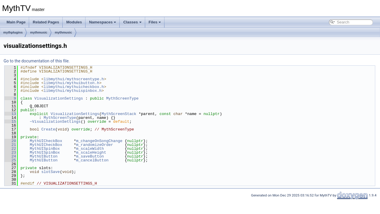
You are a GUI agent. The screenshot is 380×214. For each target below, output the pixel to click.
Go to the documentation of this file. (37, 61)
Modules (74, 22)
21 (10, 144)
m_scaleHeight (91, 152)
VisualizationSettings (58, 98)
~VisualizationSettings (55, 121)
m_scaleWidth (90, 148)
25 (10, 160)
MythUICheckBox (46, 141)
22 (10, 148)
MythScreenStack (119, 114)
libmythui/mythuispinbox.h (73, 90)
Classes (132, 22)
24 (10, 156)
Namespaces (102, 22)
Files (155, 22)
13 (10, 114)
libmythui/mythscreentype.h (74, 79)
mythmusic (38, 32)
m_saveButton (90, 156)
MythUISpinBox (45, 148)
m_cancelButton (92, 160)
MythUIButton (44, 156)
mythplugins (13, 32)
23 (10, 152)
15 (10, 121)
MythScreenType (122, 98)
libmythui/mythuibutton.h (71, 83)
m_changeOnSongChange (99, 141)
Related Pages (46, 22)
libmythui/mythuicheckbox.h (74, 86)
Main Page (16, 22)
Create (48, 129)
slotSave (50, 171)
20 (10, 141)
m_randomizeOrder (94, 144)
